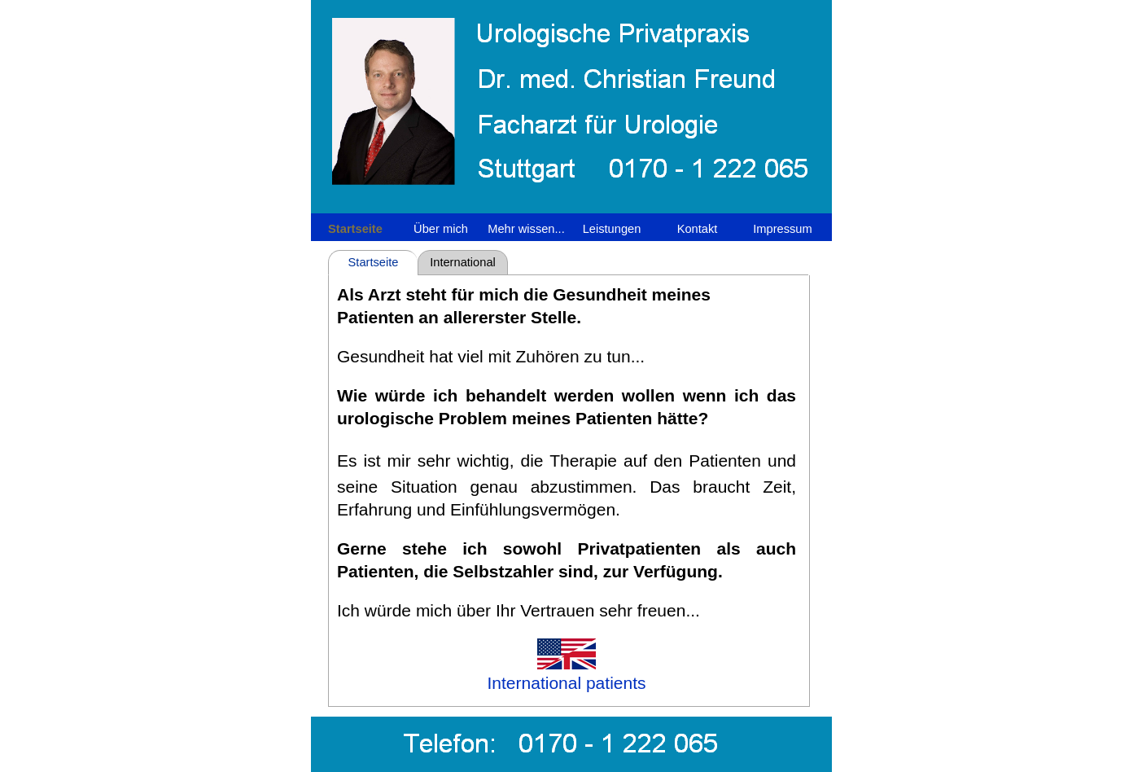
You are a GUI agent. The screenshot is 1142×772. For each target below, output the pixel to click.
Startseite (373, 262)
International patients (463, 265)
